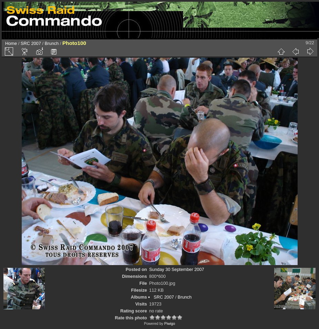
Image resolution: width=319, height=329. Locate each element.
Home (11, 43)
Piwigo (169, 323)
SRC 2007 (31, 43)
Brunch (52, 43)
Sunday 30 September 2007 (176, 269)
